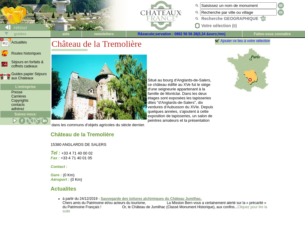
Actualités (19, 42)
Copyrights (19, 100)
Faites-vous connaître (272, 34)
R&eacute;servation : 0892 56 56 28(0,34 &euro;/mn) (181, 34)
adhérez (17, 109)
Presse (16, 92)
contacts (18, 105)
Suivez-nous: (25, 114)
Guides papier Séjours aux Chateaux (29, 76)
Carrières (18, 96)
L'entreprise (25, 87)
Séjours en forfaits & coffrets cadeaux (27, 64)
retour (13, 27)
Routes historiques (26, 53)
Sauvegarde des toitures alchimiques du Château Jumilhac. (151, 199)
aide (65, 34)
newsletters (104, 34)
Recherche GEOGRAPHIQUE (233, 18)
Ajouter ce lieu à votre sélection (245, 41)
